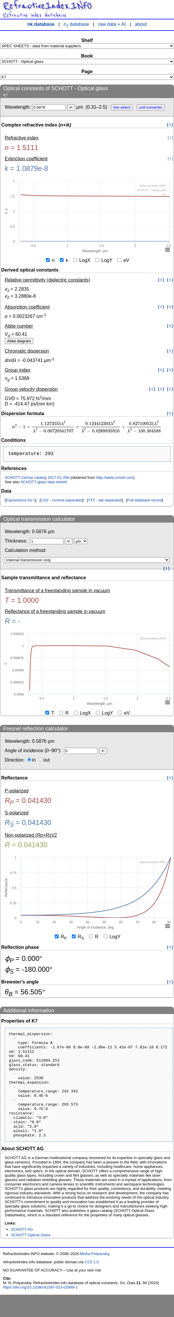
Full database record (144, 501)
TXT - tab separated (105, 501)
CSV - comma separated (61, 501)
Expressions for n (20, 501)
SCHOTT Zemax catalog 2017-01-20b (37, 478)
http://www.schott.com (114, 478)
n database (76, 24)
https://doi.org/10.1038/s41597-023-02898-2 (40, 1309)
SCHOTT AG (22, 1251)
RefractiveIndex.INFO (47, 6)
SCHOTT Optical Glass (30, 1257)
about (141, 24)
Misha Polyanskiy (95, 1276)
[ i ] (170, 124)
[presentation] (87, 427)
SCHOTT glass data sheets (44, 483)
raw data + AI (112, 24)
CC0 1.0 (92, 1284)
